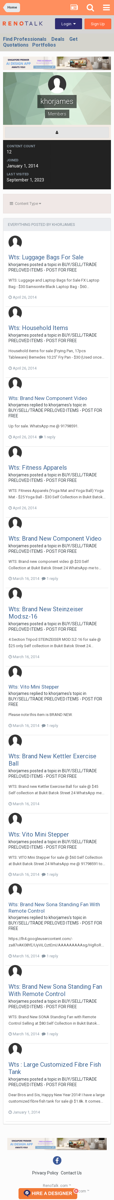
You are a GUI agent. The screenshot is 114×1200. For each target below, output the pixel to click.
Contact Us (71, 1172)
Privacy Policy (45, 1172)
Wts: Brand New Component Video (48, 398)
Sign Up (98, 24)
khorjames (19, 264)
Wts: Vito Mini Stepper (34, 687)
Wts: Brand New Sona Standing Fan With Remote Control (55, 990)
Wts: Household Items (38, 328)
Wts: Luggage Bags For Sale (46, 257)
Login (68, 24)
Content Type (25, 203)
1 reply (47, 437)
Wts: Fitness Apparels (38, 467)
